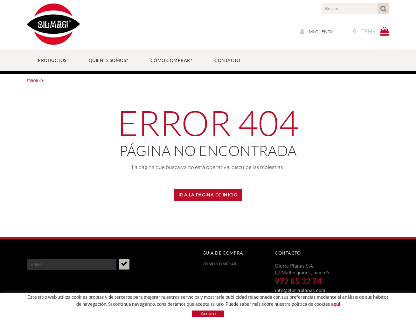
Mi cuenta (316, 31)
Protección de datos (45, 310)
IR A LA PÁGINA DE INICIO (208, 194)
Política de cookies (87, 310)
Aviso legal (119, 310)
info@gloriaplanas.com (300, 290)
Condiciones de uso (44, 318)
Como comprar (220, 264)
